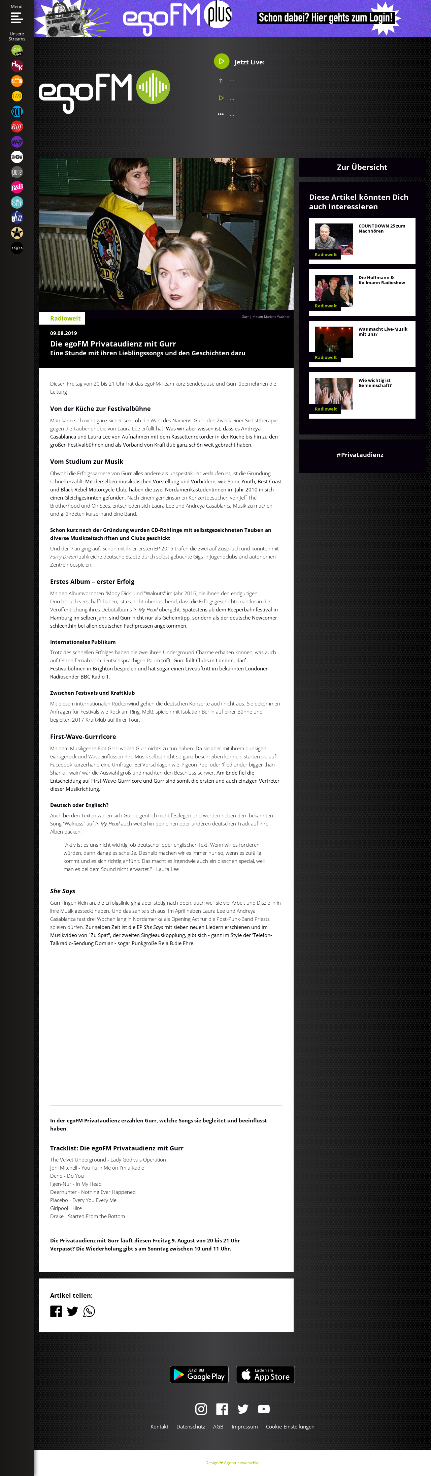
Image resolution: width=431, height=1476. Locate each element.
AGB (218, 1426)
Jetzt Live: (239, 61)
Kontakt (159, 1426)
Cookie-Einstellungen (290, 1426)
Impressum (245, 1426)
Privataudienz (362, 455)
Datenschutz (190, 1426)
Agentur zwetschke (242, 1463)
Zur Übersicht (362, 167)
